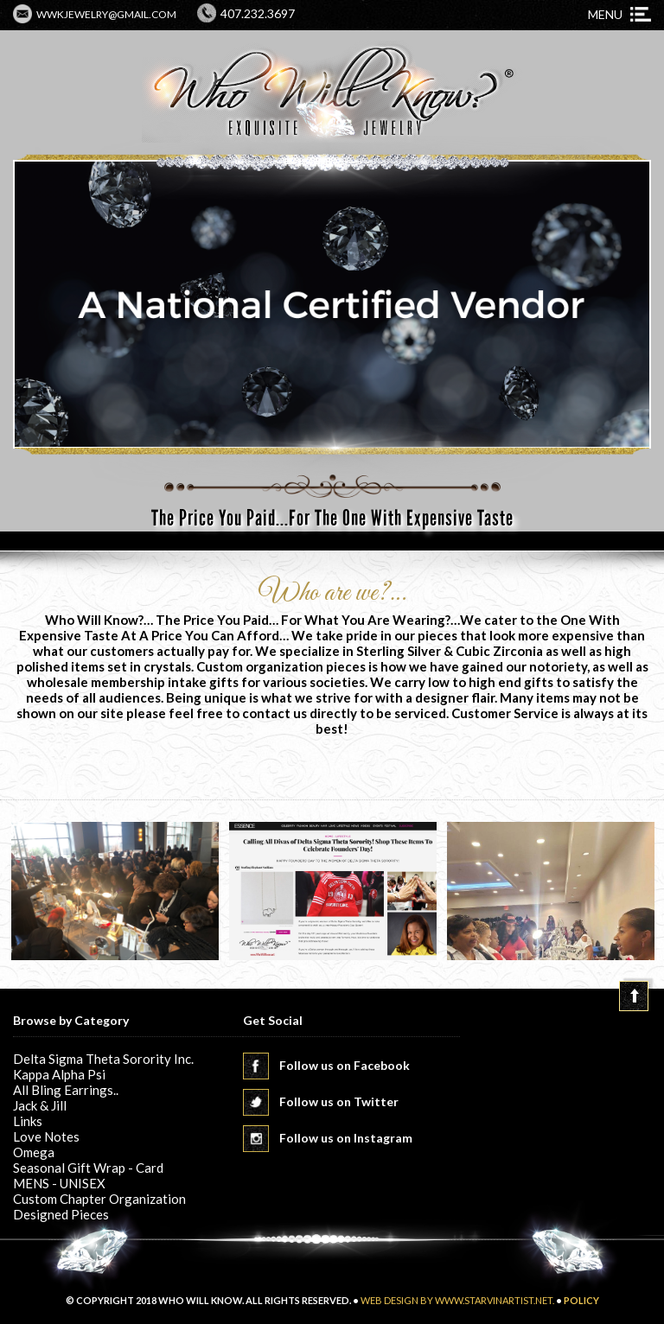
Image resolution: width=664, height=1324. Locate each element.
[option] (115, 892)
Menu (605, 14)
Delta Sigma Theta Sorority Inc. (103, 1058)
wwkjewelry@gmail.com (106, 14)
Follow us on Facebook (344, 1065)
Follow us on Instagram (345, 1137)
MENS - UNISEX (59, 1183)
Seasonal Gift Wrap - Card (88, 1167)
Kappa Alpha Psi (59, 1074)
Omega (33, 1152)
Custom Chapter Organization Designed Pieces (99, 1206)
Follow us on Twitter (339, 1101)
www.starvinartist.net (493, 1300)
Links (27, 1121)
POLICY (581, 1300)
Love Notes (46, 1136)
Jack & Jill (40, 1105)
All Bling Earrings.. (65, 1090)
